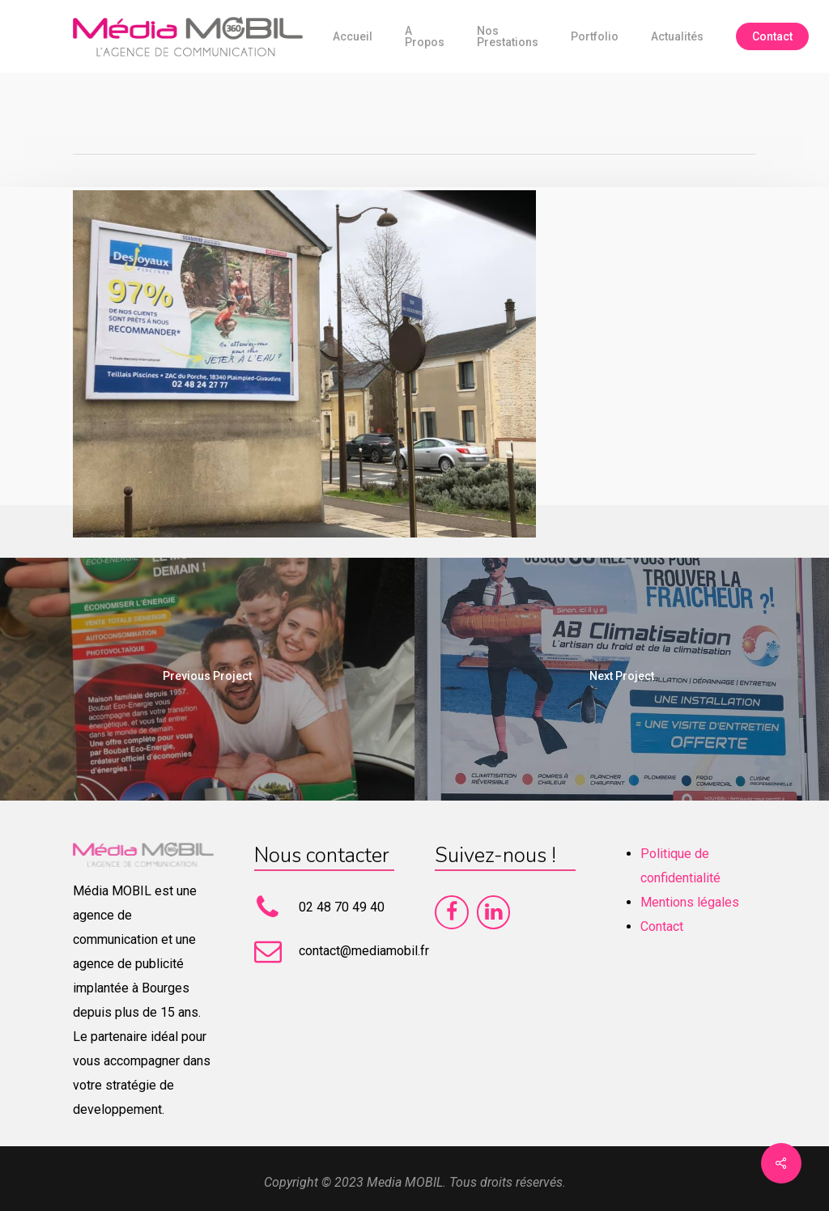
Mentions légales (689, 902)
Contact (661, 926)
